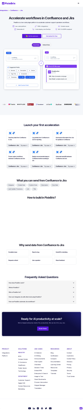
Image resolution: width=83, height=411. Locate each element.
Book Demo (43, 328)
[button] (78, 3)
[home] (9, 3)
